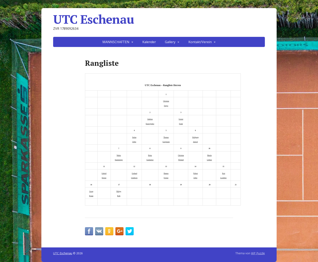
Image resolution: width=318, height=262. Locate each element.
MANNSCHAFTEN (115, 42)
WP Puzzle (258, 253)
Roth (118, 196)
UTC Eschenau (93, 19)
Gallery (170, 42)
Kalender (149, 42)
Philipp (118, 191)
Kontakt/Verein (200, 42)
